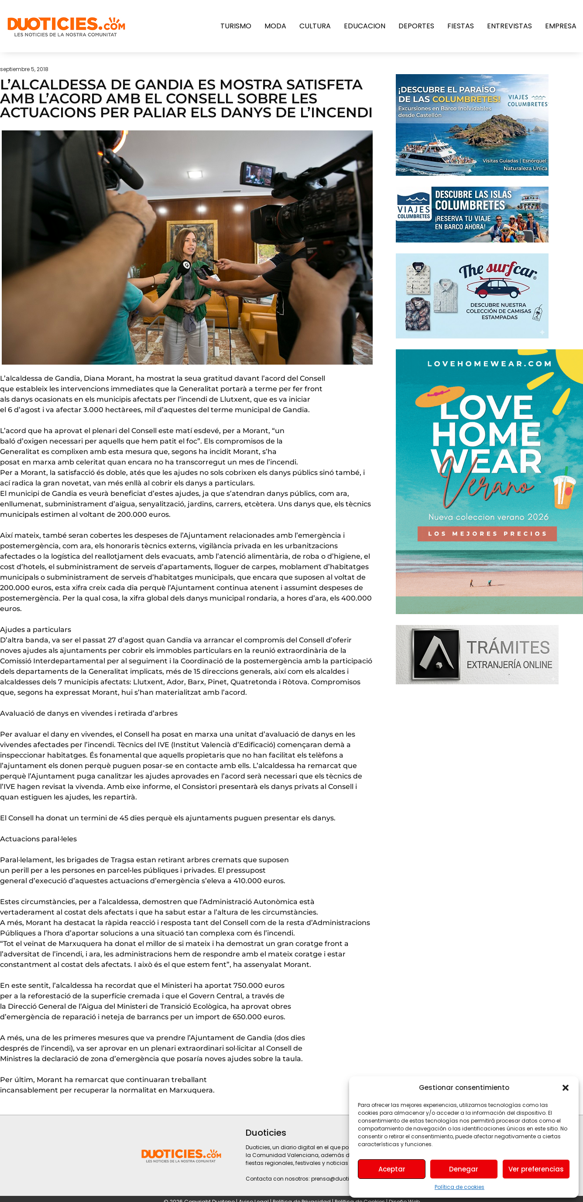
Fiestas (460, 26)
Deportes (416, 26)
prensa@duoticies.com (342, 1178)
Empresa (560, 26)
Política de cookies (459, 1187)
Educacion (364, 26)
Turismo (235, 26)
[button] (565, 1087)
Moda (275, 26)
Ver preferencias (536, 1169)
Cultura (315, 26)
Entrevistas (509, 26)
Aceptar (391, 1169)
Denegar (463, 1169)
